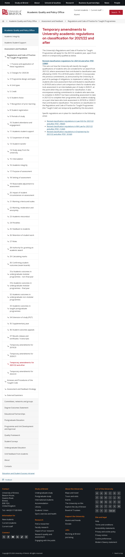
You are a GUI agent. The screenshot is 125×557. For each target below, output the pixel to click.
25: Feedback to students (20, 229)
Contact (5, 489)
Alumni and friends (73, 520)
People (117, 3)
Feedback (8, 480)
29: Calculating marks (18, 256)
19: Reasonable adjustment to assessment (22, 185)
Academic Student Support (15, 42)
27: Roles (13, 241)
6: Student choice (17, 97)
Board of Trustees (72, 510)
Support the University (74, 516)
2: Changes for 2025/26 (19, 73)
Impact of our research (44, 531)
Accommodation (41, 503)
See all (112, 511)
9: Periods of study (17, 116)
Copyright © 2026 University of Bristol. (15, 553)
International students (44, 500)
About (37, 3)
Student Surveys (11, 441)
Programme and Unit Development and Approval (18, 427)
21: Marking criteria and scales (22, 201)
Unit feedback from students (16, 454)
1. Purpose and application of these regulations (22, 65)
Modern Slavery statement (106, 542)
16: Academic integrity (18, 165)
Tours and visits (71, 496)
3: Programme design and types (23, 79)
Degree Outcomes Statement (16, 408)
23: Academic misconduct (20, 216)
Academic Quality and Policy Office (45, 12)
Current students (81, 10)
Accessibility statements (105, 528)
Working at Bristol (72, 534)
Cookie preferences (103, 538)
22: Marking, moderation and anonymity (21, 208)
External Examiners (15, 395)
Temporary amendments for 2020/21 (21, 355)
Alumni (77, 14)
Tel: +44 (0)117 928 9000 (12, 510)
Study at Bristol (21, 3)
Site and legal (101, 517)
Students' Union (41, 510)
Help (97, 521)
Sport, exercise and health (45, 514)
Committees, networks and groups (18, 401)
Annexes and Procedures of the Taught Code (20, 381)
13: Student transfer (18, 144)
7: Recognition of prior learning (22, 104)
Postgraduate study (43, 496)
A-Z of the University (104, 489)
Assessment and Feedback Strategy (21, 389)
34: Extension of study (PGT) (21, 317)
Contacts (8, 466)
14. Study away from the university (19, 151)
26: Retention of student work (22, 235)
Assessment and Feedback (52, 21)
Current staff (96, 10)
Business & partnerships (89, 3)
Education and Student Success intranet (18, 473)
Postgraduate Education (14, 420)
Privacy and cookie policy (105, 531)
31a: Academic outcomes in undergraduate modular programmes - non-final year (21, 274)
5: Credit (13, 91)
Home (7, 3)
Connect (6, 532)
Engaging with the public (45, 540)
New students (8, 519)
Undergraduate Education (15, 447)
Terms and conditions (104, 524)
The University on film (74, 503)
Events (68, 500)
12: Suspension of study (19, 137)
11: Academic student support (22, 131)
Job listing (69, 537)
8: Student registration (19, 110)
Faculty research (41, 527)
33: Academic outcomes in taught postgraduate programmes (20, 308)
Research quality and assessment (43, 535)
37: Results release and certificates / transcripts (19, 337)
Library (38, 507)
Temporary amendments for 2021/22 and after (22, 363)
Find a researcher (42, 524)
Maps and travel (71, 493)
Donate (68, 524)
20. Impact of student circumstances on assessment (22, 193)
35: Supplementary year (19, 323)
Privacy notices (101, 535)
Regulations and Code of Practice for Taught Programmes (91, 21)
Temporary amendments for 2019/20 (21, 346)
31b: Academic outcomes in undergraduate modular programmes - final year (21, 285)
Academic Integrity (12, 36)
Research (70, 3)
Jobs (67, 530)
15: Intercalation (16, 159)
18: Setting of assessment (20, 177)
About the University (74, 489)
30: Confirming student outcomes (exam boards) (20, 263)
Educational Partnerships (14, 414)
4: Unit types (15, 85)
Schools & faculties (53, 3)
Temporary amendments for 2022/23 (21, 372)
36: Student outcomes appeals (22, 330)
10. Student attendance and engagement (21, 123)
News (107, 3)
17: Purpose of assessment (21, 171)
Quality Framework (12, 435)
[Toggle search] (116, 12)
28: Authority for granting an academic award (21, 248)
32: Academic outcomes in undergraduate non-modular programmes (21, 297)
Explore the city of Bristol (75, 507)
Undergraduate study (44, 493)
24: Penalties (15, 223)
